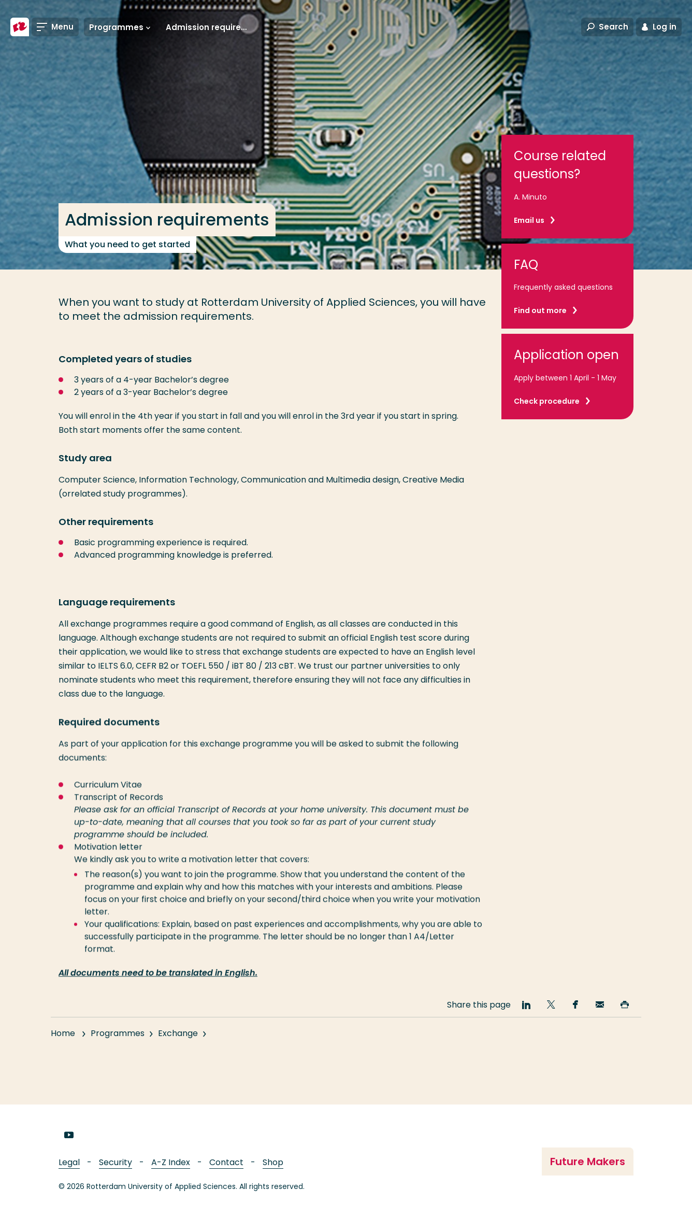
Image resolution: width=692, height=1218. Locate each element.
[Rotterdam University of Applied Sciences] (19, 27)
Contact (226, 1162)
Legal (69, 1162)
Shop (273, 1162)
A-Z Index (170, 1162)
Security (115, 1162)
